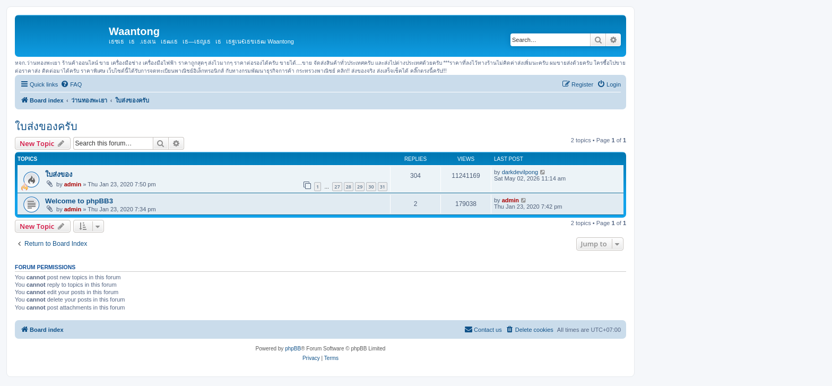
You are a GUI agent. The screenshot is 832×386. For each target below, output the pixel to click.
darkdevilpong (520, 172)
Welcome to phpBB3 (79, 201)
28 (348, 186)
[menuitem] (71, 84)
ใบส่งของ (58, 174)
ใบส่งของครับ (46, 126)
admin (72, 184)
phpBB (293, 348)
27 (337, 186)
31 (382, 186)
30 (371, 186)
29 (359, 186)
